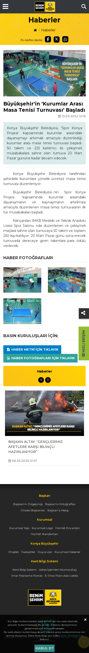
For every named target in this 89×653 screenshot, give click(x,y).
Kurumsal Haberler (67, 552)
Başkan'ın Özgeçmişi (28, 504)
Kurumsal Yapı (19, 528)
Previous (41, 380)
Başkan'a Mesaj (58, 510)
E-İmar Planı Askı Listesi (61, 575)
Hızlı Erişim (83, 343)
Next (48, 380)
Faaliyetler (28, 552)
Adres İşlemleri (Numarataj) (58, 569)
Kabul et (45, 648)
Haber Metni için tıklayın (32, 349)
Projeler (14, 552)
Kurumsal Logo (42, 528)
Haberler (48, 30)
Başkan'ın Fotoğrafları (60, 504)
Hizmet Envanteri (67, 528)
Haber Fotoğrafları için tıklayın (40, 358)
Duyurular (45, 552)
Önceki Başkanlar (33, 510)
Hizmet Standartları (44, 534)
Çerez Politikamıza (72, 635)
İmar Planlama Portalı (26, 575)
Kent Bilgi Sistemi (25, 569)
